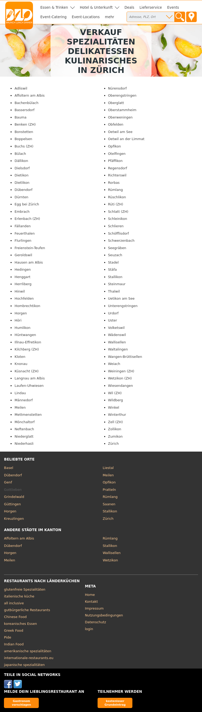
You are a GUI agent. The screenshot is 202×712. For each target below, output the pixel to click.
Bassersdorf (24, 110)
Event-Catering (53, 17)
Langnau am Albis (30, 378)
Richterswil (117, 175)
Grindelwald (14, 497)
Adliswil (21, 88)
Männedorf (24, 400)
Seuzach (115, 255)
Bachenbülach (26, 103)
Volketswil (116, 328)
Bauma (20, 117)
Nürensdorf (117, 88)
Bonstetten (24, 132)
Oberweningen (120, 117)
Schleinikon (117, 219)
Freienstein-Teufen (30, 248)
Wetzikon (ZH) (120, 378)
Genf (8, 482)
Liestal (108, 468)
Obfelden (115, 124)
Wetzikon (110, 560)
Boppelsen (23, 139)
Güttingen (12, 504)
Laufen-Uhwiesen (29, 386)
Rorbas (114, 183)
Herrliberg (23, 284)
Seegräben (117, 248)
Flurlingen (23, 241)
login (89, 629)
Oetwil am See (120, 132)
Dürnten (21, 197)
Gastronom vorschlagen (21, 702)
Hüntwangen (25, 335)
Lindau (20, 393)
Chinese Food (15, 617)
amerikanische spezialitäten (27, 651)
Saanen (109, 504)
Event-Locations (86, 17)
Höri (18, 320)
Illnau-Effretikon (28, 342)
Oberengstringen (122, 95)
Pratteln (109, 490)
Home (90, 595)
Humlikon (22, 328)
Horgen (21, 313)
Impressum (94, 608)
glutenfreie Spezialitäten (24, 589)
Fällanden (23, 226)
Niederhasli (24, 444)
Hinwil (20, 291)
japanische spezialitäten (24, 665)
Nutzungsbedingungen (104, 615)
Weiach (114, 364)
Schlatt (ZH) (118, 212)
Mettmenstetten (28, 415)
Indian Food (13, 644)
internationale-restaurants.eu (28, 658)
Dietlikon (22, 183)
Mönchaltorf (25, 422)
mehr (109, 17)
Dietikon (21, 175)
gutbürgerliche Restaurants (27, 610)
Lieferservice (151, 7)
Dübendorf (23, 190)
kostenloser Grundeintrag (115, 702)
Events (173, 7)
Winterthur (117, 415)
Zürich (113, 444)
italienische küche (19, 596)
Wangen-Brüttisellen (125, 357)
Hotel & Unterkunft (96, 7)
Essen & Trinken (54, 7)
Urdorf (113, 313)
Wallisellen (117, 342)
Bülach (20, 154)
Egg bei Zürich (27, 204)
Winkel (113, 407)
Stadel (113, 262)
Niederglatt (24, 436)
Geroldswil (23, 255)
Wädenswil (117, 335)
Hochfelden (24, 298)
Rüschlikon (117, 197)
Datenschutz (95, 622)
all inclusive (14, 603)
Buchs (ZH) (24, 146)
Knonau (21, 364)
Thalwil (114, 291)
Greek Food (13, 630)
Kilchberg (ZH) (27, 349)
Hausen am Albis (29, 262)
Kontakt (91, 602)
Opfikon (114, 146)
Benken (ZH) (25, 124)
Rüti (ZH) (115, 204)
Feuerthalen (25, 233)
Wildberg (115, 400)
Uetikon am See (121, 298)
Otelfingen (117, 154)
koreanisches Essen (20, 624)
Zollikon (114, 429)
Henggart (22, 277)
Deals (129, 7)
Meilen (20, 407)
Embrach (22, 212)
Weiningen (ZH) (121, 371)
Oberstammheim (122, 110)
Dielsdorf (22, 168)
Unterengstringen (123, 306)
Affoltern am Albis (30, 95)
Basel (8, 468)
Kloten (20, 357)
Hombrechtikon (27, 306)
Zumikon (115, 436)
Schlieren (116, 226)
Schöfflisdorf (118, 233)
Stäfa (112, 269)
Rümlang (115, 190)
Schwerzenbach (121, 241)
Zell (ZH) (115, 422)
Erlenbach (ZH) (27, 219)
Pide (7, 637)
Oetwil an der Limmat (126, 139)
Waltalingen (118, 349)
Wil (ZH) (115, 393)
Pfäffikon (115, 161)
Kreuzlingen (14, 519)
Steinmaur (117, 284)
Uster (112, 320)
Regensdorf (117, 168)
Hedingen (23, 269)
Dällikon (21, 161)
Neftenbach (24, 429)
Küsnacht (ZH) (27, 371)
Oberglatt (116, 103)
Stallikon (115, 277)
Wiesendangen (120, 386)
